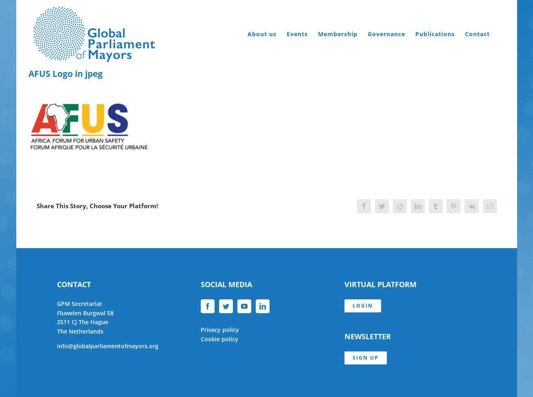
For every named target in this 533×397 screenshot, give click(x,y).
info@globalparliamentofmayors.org (107, 346)
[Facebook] (208, 306)
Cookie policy (219, 339)
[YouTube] (244, 306)
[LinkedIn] (263, 306)
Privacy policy (220, 330)
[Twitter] (226, 306)
